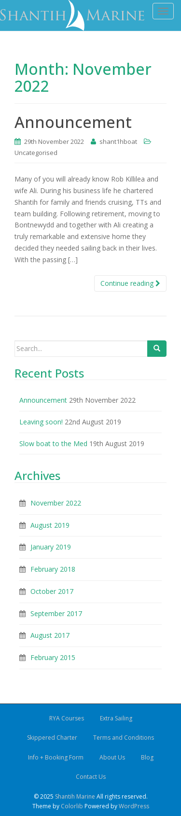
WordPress (134, 806)
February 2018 (52, 569)
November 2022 (55, 502)
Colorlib (72, 806)
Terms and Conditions (123, 737)
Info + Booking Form (56, 757)
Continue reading (130, 283)
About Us (112, 757)
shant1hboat (118, 141)
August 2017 (50, 635)
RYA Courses (66, 718)
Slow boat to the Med (53, 443)
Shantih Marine (75, 796)
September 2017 (56, 613)
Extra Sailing (116, 718)
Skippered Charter (52, 737)
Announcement (73, 122)
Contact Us (91, 777)
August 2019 (50, 525)
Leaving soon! (41, 421)
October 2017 (51, 591)
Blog (147, 757)
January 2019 (50, 546)
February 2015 (52, 657)
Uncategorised (35, 152)
